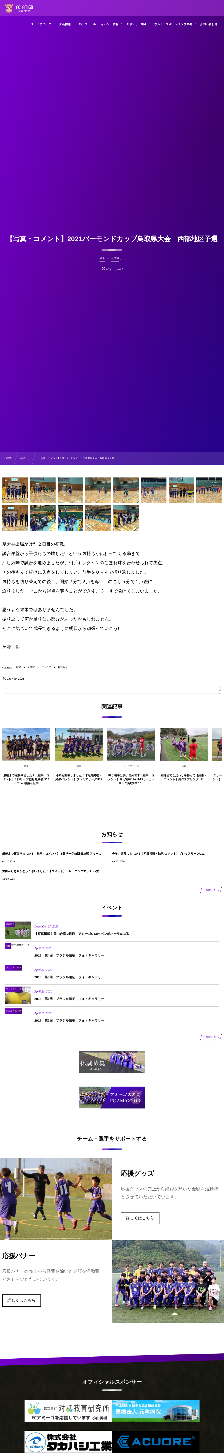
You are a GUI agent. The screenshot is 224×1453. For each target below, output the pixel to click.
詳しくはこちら (140, 1218)
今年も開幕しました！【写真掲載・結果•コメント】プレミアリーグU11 (158, 853)
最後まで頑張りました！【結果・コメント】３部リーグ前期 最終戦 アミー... (51, 853)
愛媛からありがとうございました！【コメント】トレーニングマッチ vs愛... (51, 871)
